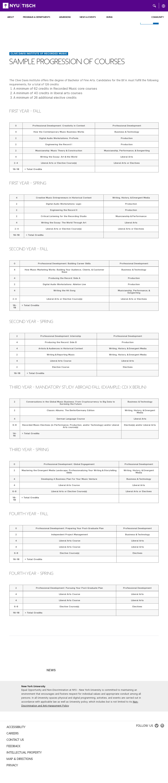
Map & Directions (20, 758)
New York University (33, 686)
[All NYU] (163, 5)
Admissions (65, 17)
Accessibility (16, 727)
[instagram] (162, 726)
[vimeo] (156, 726)
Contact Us (15, 739)
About (10, 17)
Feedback (13, 746)
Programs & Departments (36, 17)
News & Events (88, 17)
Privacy (12, 765)
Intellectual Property (24, 752)
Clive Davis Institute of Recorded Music (38, 53)
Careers (13, 733)
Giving (109, 17)
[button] (154, 5)
